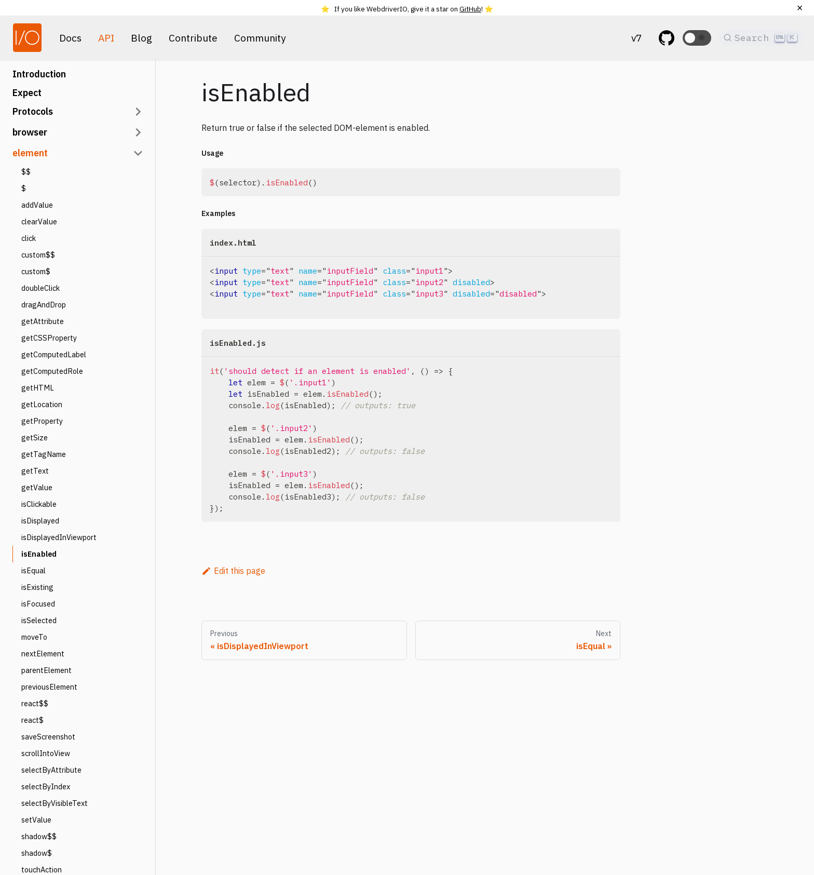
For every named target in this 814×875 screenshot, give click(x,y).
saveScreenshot (48, 737)
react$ (32, 720)
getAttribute (42, 321)
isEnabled (39, 554)
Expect (27, 93)
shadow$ (36, 853)
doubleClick (40, 288)
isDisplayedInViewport (59, 537)
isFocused (38, 604)
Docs (70, 37)
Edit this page (233, 571)
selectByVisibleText (54, 803)
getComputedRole (52, 371)
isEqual (33, 570)
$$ (26, 172)
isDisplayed (40, 521)
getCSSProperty (49, 338)
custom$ (35, 271)
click (28, 238)
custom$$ (38, 255)
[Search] (762, 38)
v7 (636, 37)
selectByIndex (45, 786)
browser (29, 132)
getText (35, 471)
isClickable (39, 504)
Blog (141, 37)
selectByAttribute (51, 770)
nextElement (42, 653)
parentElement (46, 670)
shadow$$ (39, 836)
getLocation (41, 404)
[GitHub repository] (666, 38)
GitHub (470, 9)
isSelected (39, 620)
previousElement (49, 687)
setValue (36, 820)
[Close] (799, 8)
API (106, 37)
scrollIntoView (45, 753)
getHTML (37, 388)
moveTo (34, 637)
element (30, 153)
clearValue (39, 221)
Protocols (32, 111)
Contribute (193, 37)
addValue (37, 205)
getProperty (42, 421)
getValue (36, 487)
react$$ (34, 703)
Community (260, 37)
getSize (34, 437)
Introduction (39, 74)
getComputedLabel (53, 354)
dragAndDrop (43, 304)
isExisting (37, 587)
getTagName (43, 454)
